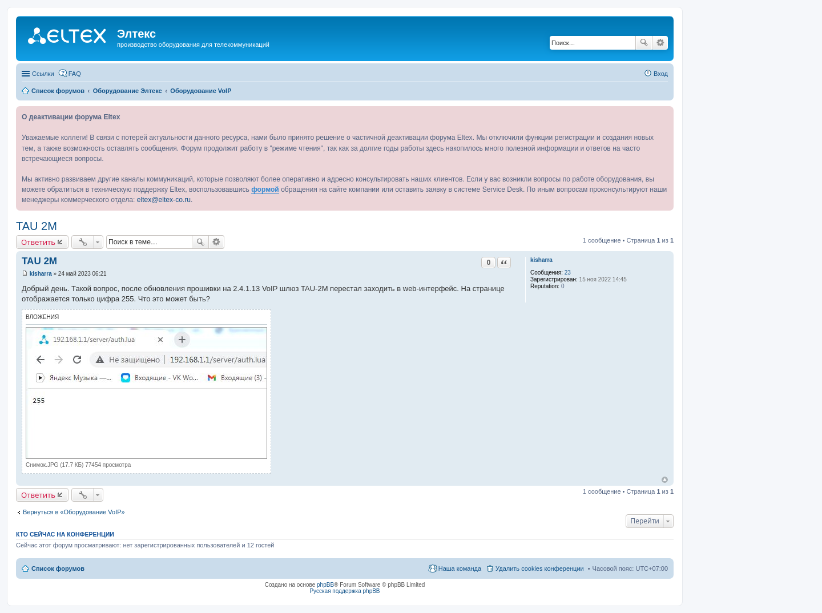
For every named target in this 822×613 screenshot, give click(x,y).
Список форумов (57, 568)
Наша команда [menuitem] (459, 568)
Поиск (643, 43)
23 (568, 272)
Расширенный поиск (660, 43)
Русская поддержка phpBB (344, 591)
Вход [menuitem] (661, 73)
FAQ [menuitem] (74, 73)
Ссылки (43, 73)
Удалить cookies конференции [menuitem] (539, 568)
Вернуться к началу (665, 480)
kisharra (541, 260)
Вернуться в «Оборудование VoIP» (74, 512)
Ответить (38, 242)
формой (265, 189)
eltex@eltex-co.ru (164, 200)
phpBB (325, 585)
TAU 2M (36, 226)
